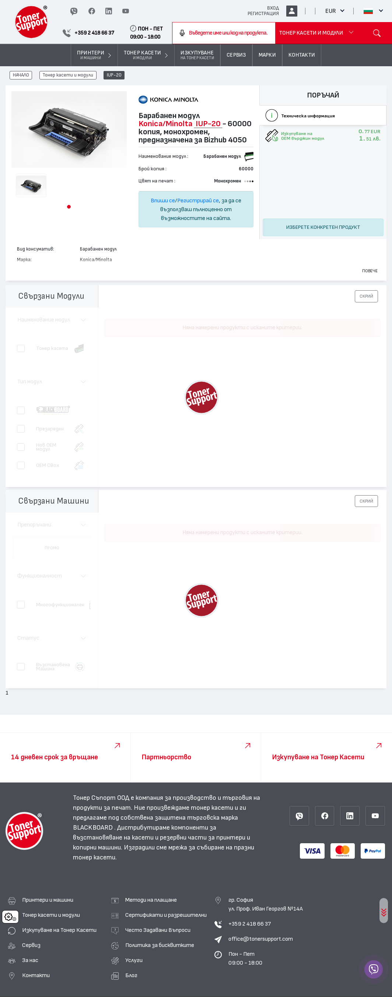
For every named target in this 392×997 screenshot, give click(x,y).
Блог (131, 975)
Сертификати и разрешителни (166, 915)
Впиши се (163, 200)
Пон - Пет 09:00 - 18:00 (245, 958)
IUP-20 (114, 75)
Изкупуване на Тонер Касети (59, 930)
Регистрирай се (198, 200)
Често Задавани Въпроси (157, 930)
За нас (30, 960)
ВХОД (273, 8)
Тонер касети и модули (67, 75)
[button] (69, 207)
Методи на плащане (151, 900)
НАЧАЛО (21, 75)
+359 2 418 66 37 (249, 924)
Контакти (36, 975)
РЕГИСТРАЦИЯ (263, 13)
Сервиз (31, 945)
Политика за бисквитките (159, 945)
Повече (370, 271)
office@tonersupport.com (260, 939)
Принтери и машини (47, 900)
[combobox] (224, 33)
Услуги (134, 960)
